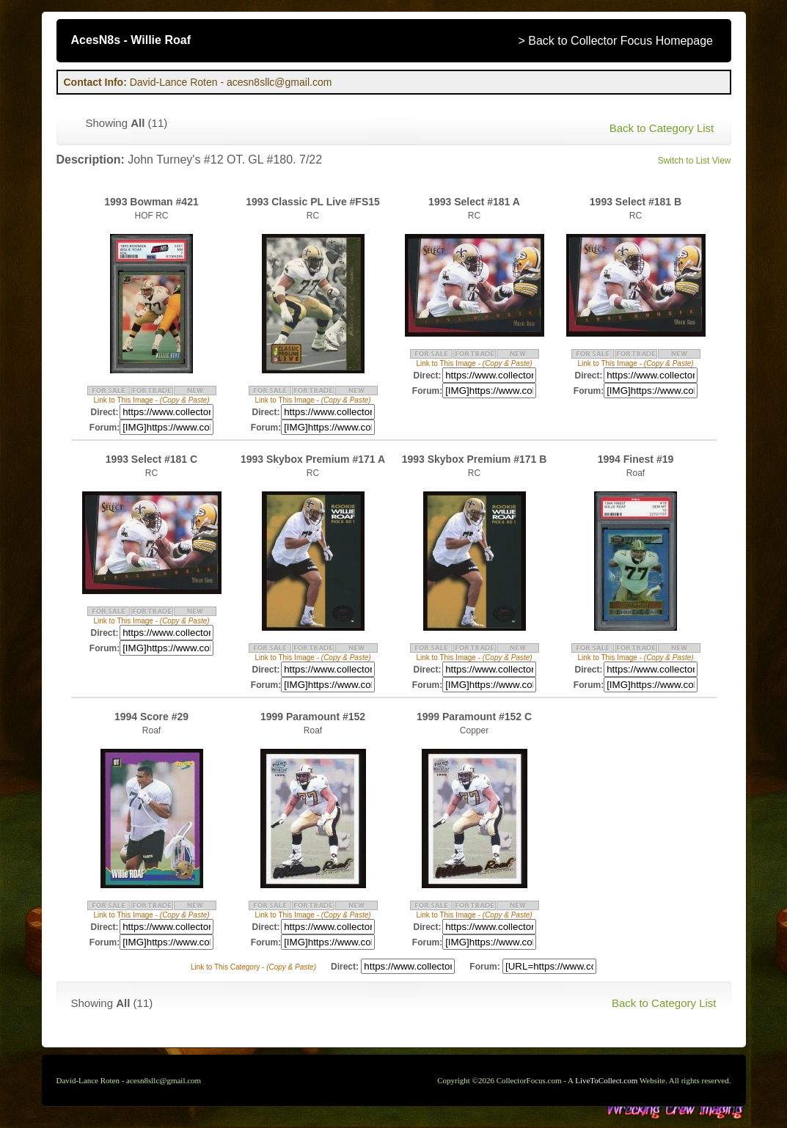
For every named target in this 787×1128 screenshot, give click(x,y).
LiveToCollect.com (606, 1080)
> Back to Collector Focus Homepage (616, 40)
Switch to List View (694, 160)
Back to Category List (662, 128)
